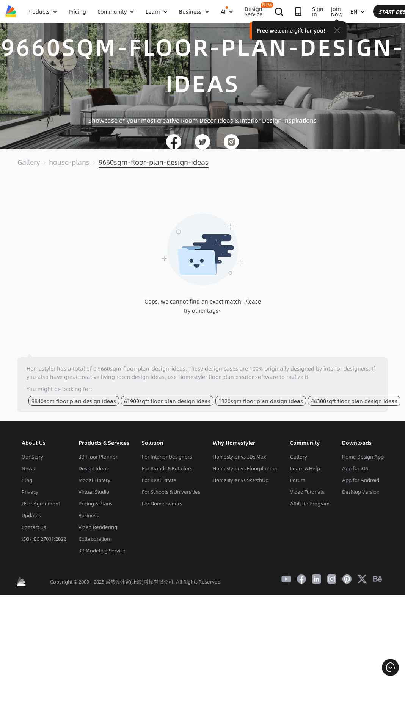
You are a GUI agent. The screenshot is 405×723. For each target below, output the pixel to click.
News (28, 468)
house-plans (69, 162)
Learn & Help (305, 468)
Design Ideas (93, 468)
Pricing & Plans (95, 503)
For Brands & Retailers (167, 468)
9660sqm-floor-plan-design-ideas (154, 162)
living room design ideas (133, 376)
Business (88, 515)
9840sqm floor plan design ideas (73, 401)
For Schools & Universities (171, 492)
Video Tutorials (307, 492)
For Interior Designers (167, 456)
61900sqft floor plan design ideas (167, 401)
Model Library (94, 480)
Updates (31, 515)
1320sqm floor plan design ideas (260, 401)
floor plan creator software (243, 376)
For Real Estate (159, 480)
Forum (297, 480)
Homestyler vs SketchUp (240, 480)
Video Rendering (97, 527)
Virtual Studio (93, 492)
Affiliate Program (310, 503)
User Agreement (41, 503)
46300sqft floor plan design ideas (354, 401)
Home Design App (363, 456)
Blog (27, 480)
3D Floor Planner (98, 456)
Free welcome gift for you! (352, 30)
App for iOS (355, 468)
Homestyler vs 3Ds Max (239, 456)
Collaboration (94, 539)
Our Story (32, 456)
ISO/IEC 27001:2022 (44, 539)
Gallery (28, 162)
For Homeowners (162, 503)
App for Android (360, 480)
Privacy (30, 492)
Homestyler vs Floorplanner (245, 468)
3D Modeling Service (102, 550)
